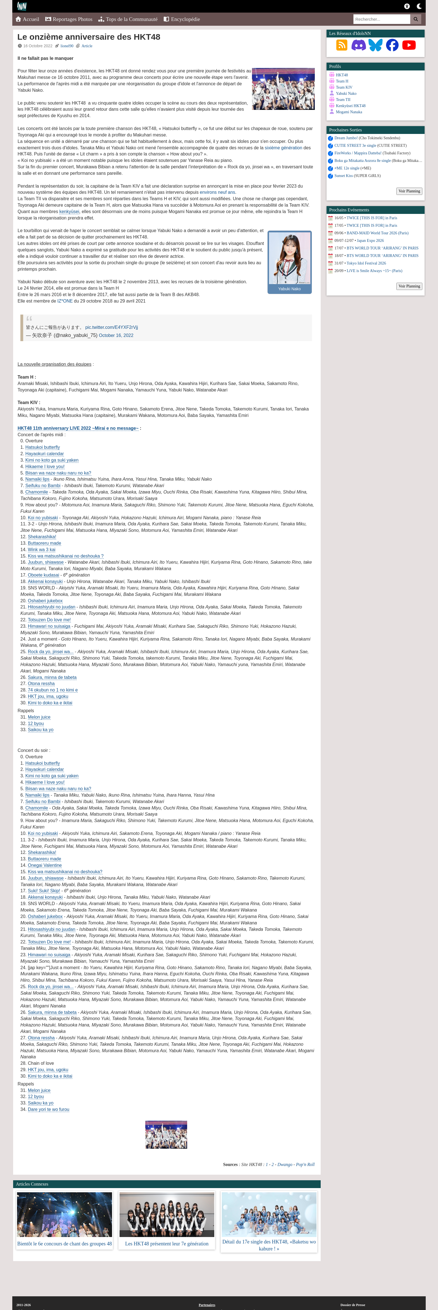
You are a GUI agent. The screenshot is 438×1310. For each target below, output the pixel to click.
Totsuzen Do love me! (49, 619)
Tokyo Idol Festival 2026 (366, 263)
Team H (342, 81)
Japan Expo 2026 (370, 241)
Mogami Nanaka (349, 112)
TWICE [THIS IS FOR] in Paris (372, 218)
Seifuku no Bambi (42, 485)
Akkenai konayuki (45, 581)
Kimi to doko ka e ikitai (50, 702)
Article (87, 46)
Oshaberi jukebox (45, 600)
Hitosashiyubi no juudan (51, 607)
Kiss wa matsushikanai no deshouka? (65, 871)
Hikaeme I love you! (45, 466)
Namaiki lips (37, 479)
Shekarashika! (42, 536)
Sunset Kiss (344, 176)
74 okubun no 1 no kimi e (53, 690)
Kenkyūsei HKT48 (351, 106)
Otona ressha (41, 683)
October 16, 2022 (116, 335)
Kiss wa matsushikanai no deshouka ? (66, 556)
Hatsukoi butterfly (42, 447)
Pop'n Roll (305, 1164)
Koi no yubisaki (43, 517)
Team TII (343, 100)
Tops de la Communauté (128, 19)
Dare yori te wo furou (49, 1109)
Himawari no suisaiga (49, 626)
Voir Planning (409, 191)
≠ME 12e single (347, 168)
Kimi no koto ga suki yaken (51, 460)
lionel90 (67, 46)
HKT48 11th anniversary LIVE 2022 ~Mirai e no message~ (78, 428)
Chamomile (36, 492)
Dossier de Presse (353, 1305)
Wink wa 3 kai (42, 549)
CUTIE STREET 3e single (355, 145)
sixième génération (283, 147)
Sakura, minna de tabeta (52, 677)
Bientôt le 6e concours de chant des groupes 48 (64, 1244)
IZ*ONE (65, 301)
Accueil (27, 19)
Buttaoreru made (44, 543)
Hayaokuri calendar (44, 453)
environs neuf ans (217, 192)
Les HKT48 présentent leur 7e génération (166, 1244)
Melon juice (39, 717)
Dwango (284, 1164)
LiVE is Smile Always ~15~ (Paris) (374, 271)
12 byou (36, 723)
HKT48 (342, 75)
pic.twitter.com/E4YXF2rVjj (111, 327)
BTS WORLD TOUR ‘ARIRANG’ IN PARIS (382, 248)
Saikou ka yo (41, 729)
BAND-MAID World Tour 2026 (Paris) (377, 233)
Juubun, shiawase (46, 562)
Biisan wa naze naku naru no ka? (58, 473)
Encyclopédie (181, 19)
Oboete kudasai (43, 575)
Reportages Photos (68, 19)
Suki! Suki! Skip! (44, 890)
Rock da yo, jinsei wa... (51, 651)
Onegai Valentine (45, 865)
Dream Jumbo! (346, 138)
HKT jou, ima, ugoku (48, 696)
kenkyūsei (69, 211)
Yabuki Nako (346, 93)
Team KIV (344, 87)
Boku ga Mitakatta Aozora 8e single (363, 161)
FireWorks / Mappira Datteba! (358, 153)
